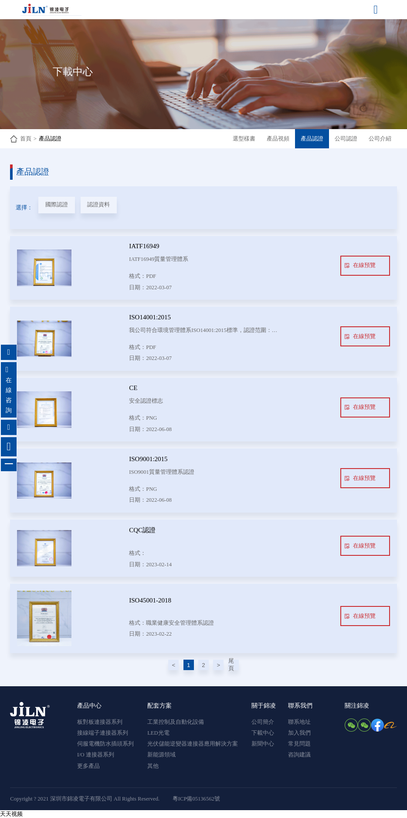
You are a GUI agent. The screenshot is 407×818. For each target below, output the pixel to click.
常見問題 (299, 744)
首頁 (25, 138)
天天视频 (11, 814)
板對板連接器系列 (99, 722)
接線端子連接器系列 (102, 733)
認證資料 (98, 205)
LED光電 (158, 733)
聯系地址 (299, 722)
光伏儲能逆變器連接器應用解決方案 (192, 744)
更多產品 (88, 766)
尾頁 (231, 665)
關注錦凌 (357, 705)
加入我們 (299, 733)
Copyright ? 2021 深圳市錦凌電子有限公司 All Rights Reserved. (84, 799)
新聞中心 (262, 744)
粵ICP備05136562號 (196, 799)
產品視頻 (278, 138)
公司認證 (346, 138)
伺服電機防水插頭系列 (105, 744)
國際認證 (56, 205)
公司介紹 (380, 138)
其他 (153, 766)
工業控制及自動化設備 (175, 722)
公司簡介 (262, 722)
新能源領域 (161, 755)
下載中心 (262, 733)
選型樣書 (244, 138)
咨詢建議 (299, 755)
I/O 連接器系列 (95, 755)
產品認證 (50, 138)
